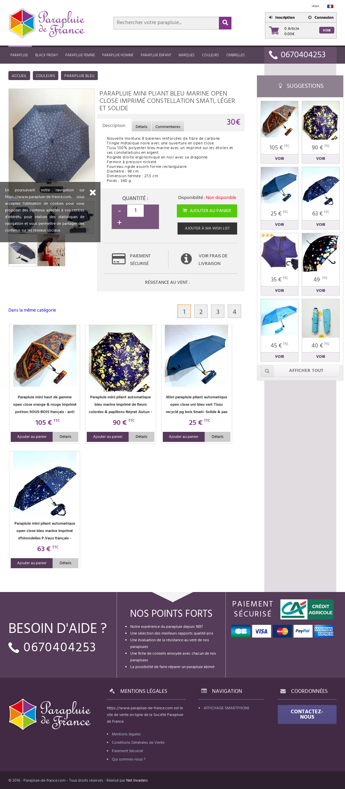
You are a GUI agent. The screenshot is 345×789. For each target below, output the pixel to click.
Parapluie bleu (79, 76)
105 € (279, 148)
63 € (320, 214)
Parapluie (19, 55)
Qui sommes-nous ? (128, 759)
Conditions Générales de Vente (138, 742)
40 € (321, 346)
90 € (321, 148)
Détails (65, 437)
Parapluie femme (80, 55)
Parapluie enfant (156, 55)
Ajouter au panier (206, 211)
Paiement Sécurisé (127, 751)
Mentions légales (126, 734)
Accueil (19, 76)
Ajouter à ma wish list (207, 228)
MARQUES (187, 55)
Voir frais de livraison (213, 260)
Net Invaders (137, 780)
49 (321, 280)
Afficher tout (292, 371)
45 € (279, 346)
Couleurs (210, 55)
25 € (279, 214)
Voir (327, 30)
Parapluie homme (117, 55)
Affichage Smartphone (227, 708)
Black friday (46, 55)
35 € (279, 280)
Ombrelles (235, 55)
